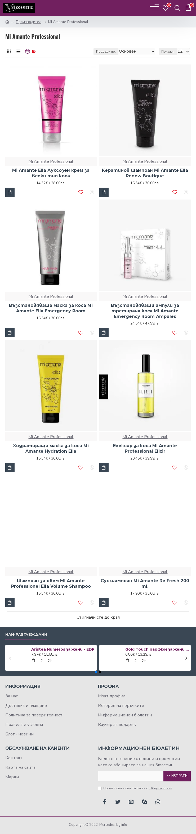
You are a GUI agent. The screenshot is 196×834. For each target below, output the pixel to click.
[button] (10, 657)
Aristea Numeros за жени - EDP (63, 649)
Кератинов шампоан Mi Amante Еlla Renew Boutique (145, 173)
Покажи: (167, 51)
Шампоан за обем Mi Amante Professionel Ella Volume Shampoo (51, 583)
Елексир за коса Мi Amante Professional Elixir (145, 448)
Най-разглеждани (26, 634)
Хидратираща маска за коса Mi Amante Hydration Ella (51, 448)
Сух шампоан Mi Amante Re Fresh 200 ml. (145, 583)
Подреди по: (106, 51)
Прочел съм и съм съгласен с (135, 788)
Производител (28, 21)
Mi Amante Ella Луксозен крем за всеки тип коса (51, 173)
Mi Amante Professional (50, 161)
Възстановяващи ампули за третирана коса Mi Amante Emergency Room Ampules (145, 311)
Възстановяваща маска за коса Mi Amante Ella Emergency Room (51, 308)
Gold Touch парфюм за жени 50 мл (157, 649)
